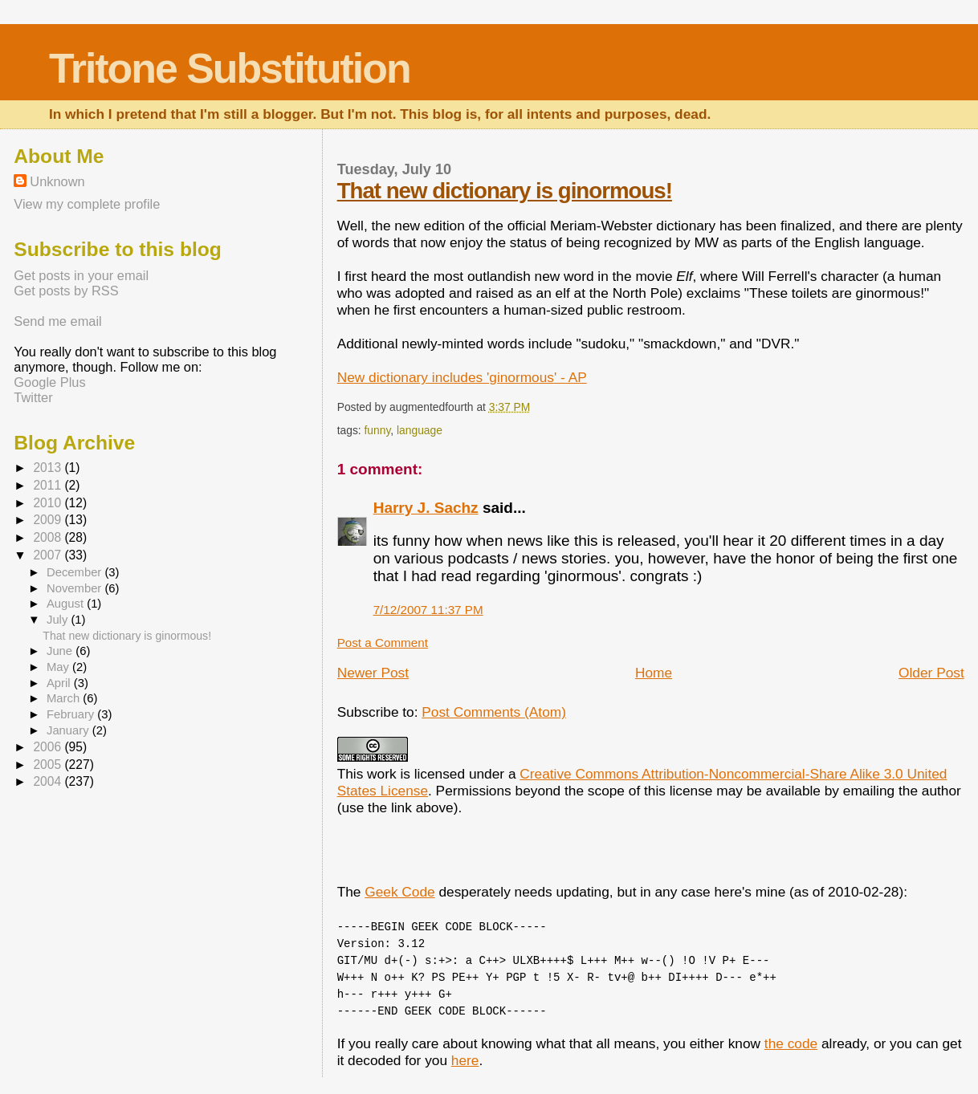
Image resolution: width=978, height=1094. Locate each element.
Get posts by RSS (66, 290)
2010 (48, 503)
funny (377, 430)
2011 (48, 485)
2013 (48, 467)
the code (790, 1043)
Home (653, 673)
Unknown (57, 181)
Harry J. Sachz (426, 507)
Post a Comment (382, 642)
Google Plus (49, 382)
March (65, 698)
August (67, 603)
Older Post (931, 673)
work (382, 774)
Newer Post (373, 673)
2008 (48, 537)
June (61, 651)
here (465, 1060)
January (69, 730)
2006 (48, 747)
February (72, 714)
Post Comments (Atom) (494, 712)
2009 (48, 520)
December (75, 572)
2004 (48, 781)
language (419, 430)
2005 (48, 764)
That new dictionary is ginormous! (504, 190)
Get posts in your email (81, 275)
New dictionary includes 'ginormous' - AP (462, 377)
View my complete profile (87, 204)
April (60, 683)
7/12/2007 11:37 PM (428, 609)
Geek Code (399, 892)
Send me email (57, 321)
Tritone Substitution (229, 68)
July (59, 619)
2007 (48, 555)
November (75, 588)
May (59, 667)
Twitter (33, 397)
